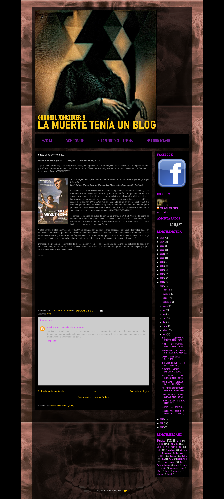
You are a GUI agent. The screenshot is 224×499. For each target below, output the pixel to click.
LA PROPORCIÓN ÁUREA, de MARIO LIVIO (172, 357)
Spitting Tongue (167, 461)
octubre (165, 297)
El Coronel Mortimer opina (172, 445)
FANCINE (47, 141)
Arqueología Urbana (177, 468)
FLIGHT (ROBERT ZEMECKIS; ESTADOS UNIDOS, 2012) (172, 345)
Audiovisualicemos (163, 465)
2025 (162, 237)
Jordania (176, 465)
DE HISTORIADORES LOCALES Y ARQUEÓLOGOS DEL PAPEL (173, 389)
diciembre (166, 289)
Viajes (171, 458)
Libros (160, 443)
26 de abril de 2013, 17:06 (72, 327)
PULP (159, 449)
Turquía (163, 468)
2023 (162, 245)
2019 (162, 261)
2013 (162, 286)
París (167, 471)
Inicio (97, 391)
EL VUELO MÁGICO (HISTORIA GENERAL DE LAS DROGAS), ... (174, 412)
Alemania (176, 471)
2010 (162, 427)
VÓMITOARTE (75, 141)
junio (164, 313)
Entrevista (183, 449)
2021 (162, 253)
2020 (162, 257)
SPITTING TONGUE (158, 141)
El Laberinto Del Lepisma (172, 452)
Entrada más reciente (51, 391)
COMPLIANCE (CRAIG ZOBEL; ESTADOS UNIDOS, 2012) (172, 395)
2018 (162, 265)
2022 (162, 249)
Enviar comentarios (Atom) (62, 405)
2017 (162, 269)
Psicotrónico (170, 449)
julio (164, 309)
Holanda (170, 474)
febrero (165, 329)
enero (164, 334)
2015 (162, 277)
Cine (49, 314)
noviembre (166, 293)
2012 (162, 419)
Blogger (124, 490)
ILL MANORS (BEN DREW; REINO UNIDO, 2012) (173, 401)
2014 (162, 281)
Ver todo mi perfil (163, 212)
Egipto (185, 465)
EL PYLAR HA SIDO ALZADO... (173, 406)
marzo (165, 325)
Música (161, 440)
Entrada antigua (139, 391)
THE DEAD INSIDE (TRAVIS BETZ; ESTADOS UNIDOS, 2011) (174, 338)
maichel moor (53, 327)
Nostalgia (173, 455)
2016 (162, 273)
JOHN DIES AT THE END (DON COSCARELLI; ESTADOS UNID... (174, 383)
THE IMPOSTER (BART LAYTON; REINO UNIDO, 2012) (173, 364)
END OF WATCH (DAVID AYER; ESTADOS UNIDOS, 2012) (173, 376)
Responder (52, 341)
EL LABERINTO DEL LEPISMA (115, 141)
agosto (165, 305)
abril (164, 321)
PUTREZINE (161, 455)
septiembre (167, 301)
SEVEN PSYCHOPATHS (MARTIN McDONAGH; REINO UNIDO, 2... (174, 351)
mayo (164, 317)
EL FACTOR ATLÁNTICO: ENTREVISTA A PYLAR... (171, 370)
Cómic (159, 471)
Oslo (181, 462)
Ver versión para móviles (93, 397)
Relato (184, 455)
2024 (162, 241)
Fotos (163, 458)
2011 (162, 423)
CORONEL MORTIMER (169, 208)
